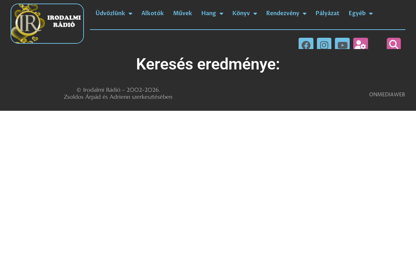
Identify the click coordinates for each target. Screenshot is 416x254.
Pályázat (327, 13)
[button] (394, 45)
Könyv (244, 13)
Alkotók (152, 13)
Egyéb (361, 13)
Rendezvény (286, 13)
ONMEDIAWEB (387, 94)
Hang (212, 13)
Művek (182, 13)
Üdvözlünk (114, 13)
